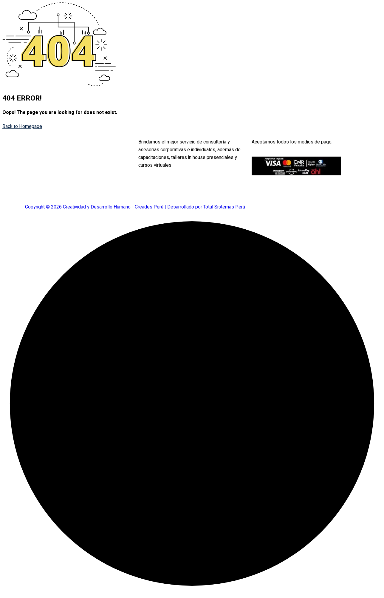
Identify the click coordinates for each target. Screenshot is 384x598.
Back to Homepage (22, 126)
